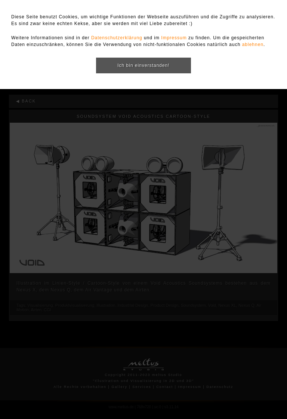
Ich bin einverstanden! (143, 65)
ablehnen (252, 44)
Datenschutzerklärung (116, 37)
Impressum (173, 37)
